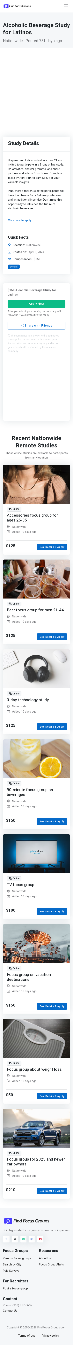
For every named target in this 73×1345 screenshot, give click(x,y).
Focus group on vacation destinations (29, 977)
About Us (45, 1258)
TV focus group (20, 885)
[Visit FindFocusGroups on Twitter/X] (15, 1239)
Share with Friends (36, 325)
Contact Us (10, 1310)
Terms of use (26, 1335)
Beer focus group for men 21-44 (35, 610)
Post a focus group (15, 1288)
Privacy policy (50, 1335)
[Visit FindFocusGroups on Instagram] (32, 1239)
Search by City (12, 1264)
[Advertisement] (36, 86)
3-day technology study (28, 700)
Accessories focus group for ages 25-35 (32, 517)
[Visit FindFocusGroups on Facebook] (6, 1239)
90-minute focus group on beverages (30, 792)
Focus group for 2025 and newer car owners (36, 1161)
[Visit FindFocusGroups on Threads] (23, 1239)
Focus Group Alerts (51, 1264)
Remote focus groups (17, 1258)
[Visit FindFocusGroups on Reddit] (40, 1239)
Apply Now (36, 303)
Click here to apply (19, 220)
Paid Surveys (11, 1270)
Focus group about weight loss (34, 1069)
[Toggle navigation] (66, 6)
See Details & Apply (52, 546)
